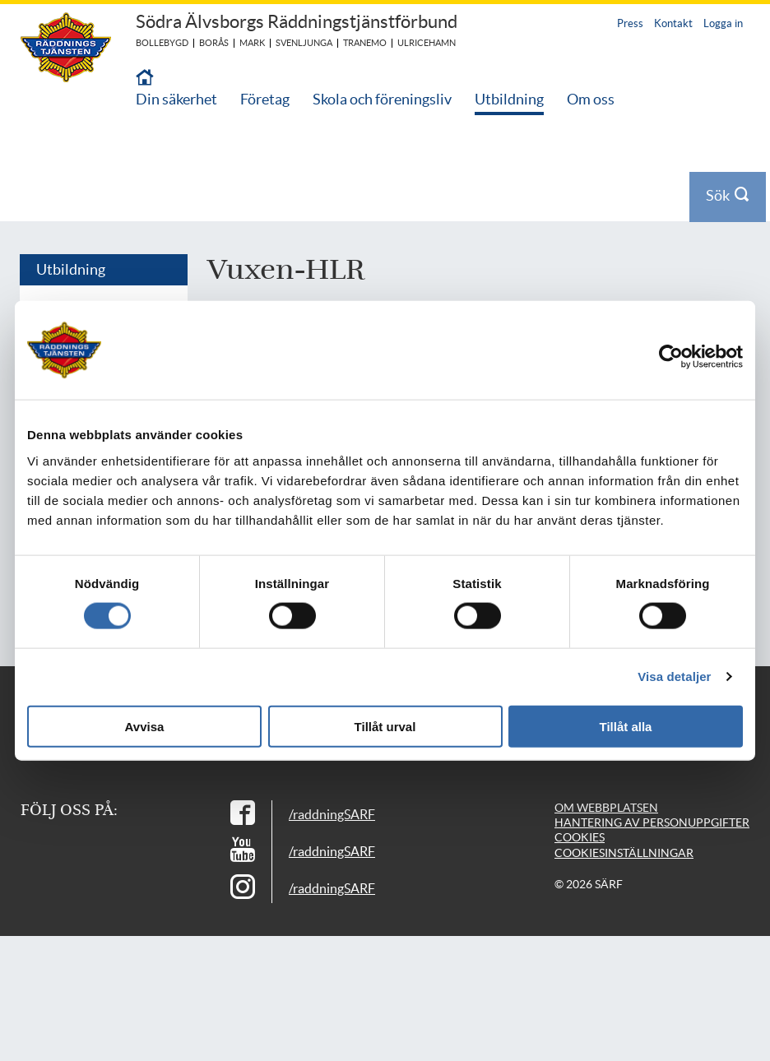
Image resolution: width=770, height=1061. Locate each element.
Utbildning (509, 99)
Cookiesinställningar (623, 852)
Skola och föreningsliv (382, 99)
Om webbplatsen (606, 807)
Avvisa (145, 726)
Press (630, 23)
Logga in (723, 23)
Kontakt (673, 23)
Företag (265, 99)
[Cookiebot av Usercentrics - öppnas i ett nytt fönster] (683, 357)
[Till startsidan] (145, 78)
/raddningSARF (332, 814)
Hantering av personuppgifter (651, 822)
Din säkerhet (176, 99)
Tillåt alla (626, 726)
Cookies (579, 837)
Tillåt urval (385, 726)
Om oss (591, 99)
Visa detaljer (674, 676)
